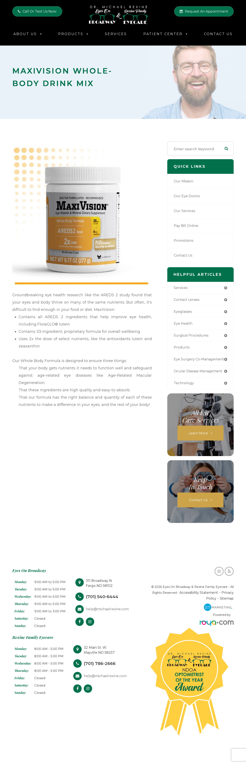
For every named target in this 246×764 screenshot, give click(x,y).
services (181, 288)
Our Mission (185, 181)
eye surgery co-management (188, 363)
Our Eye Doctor (188, 196)
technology (185, 393)
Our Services (185, 211)
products (182, 349)
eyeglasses (184, 312)
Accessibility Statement (190, 603)
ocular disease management (187, 379)
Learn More (198, 443)
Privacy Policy (221, 603)
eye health (184, 324)
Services (116, 34)
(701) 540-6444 (104, 606)
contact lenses (188, 300)
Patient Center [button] (165, 34)
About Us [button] (27, 34)
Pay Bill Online (187, 226)
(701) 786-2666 (101, 673)
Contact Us (218, 34)
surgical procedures (192, 337)
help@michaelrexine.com (107, 619)
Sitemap (227, 608)
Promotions (184, 240)
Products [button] (73, 34)
